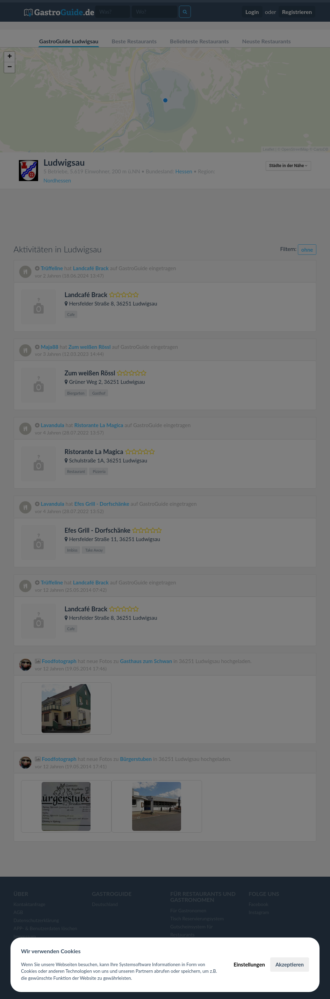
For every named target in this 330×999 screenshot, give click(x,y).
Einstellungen (249, 964)
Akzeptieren (289, 964)
